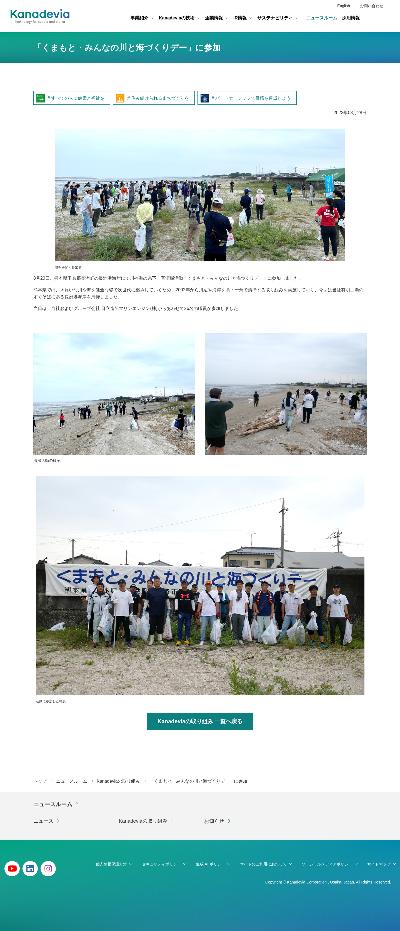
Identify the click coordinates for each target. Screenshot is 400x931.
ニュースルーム (321, 18)
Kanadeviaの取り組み (143, 821)
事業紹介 (139, 18)
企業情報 (214, 18)
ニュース (43, 821)
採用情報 (351, 18)
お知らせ (214, 821)
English (343, 6)
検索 (385, 18)
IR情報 (240, 18)
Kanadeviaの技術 (176, 18)
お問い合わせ (371, 6)
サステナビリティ (275, 18)
